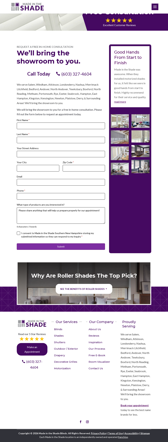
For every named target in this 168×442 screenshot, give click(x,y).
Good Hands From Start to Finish (128, 57)
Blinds (58, 329)
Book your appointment (135, 405)
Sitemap (145, 433)
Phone (21, 190)
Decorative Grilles (65, 361)
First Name (23, 120)
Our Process (97, 348)
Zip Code (68, 162)
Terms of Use (115, 433)
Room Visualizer (99, 361)
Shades (59, 335)
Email (19, 176)
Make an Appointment (32, 349)
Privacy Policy (98, 433)
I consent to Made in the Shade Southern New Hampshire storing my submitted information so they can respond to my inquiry (57, 235)
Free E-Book (97, 355)
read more (120, 101)
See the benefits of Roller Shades (82, 288)
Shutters (59, 342)
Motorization (62, 368)
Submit (61, 246)
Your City (22, 162)
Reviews (94, 335)
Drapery (59, 355)
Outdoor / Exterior (66, 348)
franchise (123, 437)
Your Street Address (28, 148)
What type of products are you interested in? (41, 204)
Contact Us (96, 368)
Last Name (23, 134)
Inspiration (95, 342)
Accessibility (131, 433)
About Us (95, 329)
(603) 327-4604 (76, 73)
